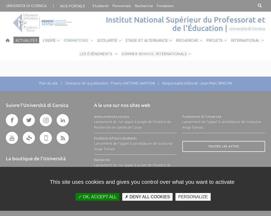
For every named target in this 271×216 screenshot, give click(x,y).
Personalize (193, 197)
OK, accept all (97, 197)
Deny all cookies (147, 197)
